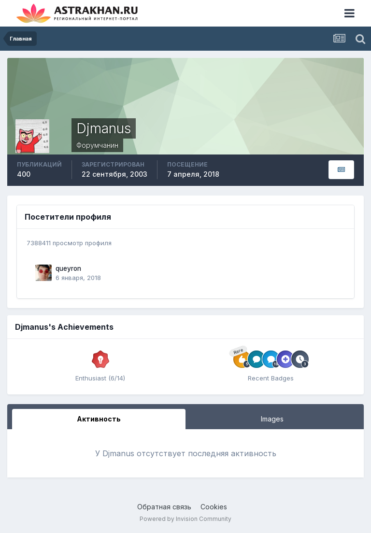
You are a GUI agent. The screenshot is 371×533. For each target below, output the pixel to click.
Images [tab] (272, 419)
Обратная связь (164, 507)
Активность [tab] (99, 419)
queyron (68, 268)
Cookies (213, 507)
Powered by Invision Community (185, 518)
